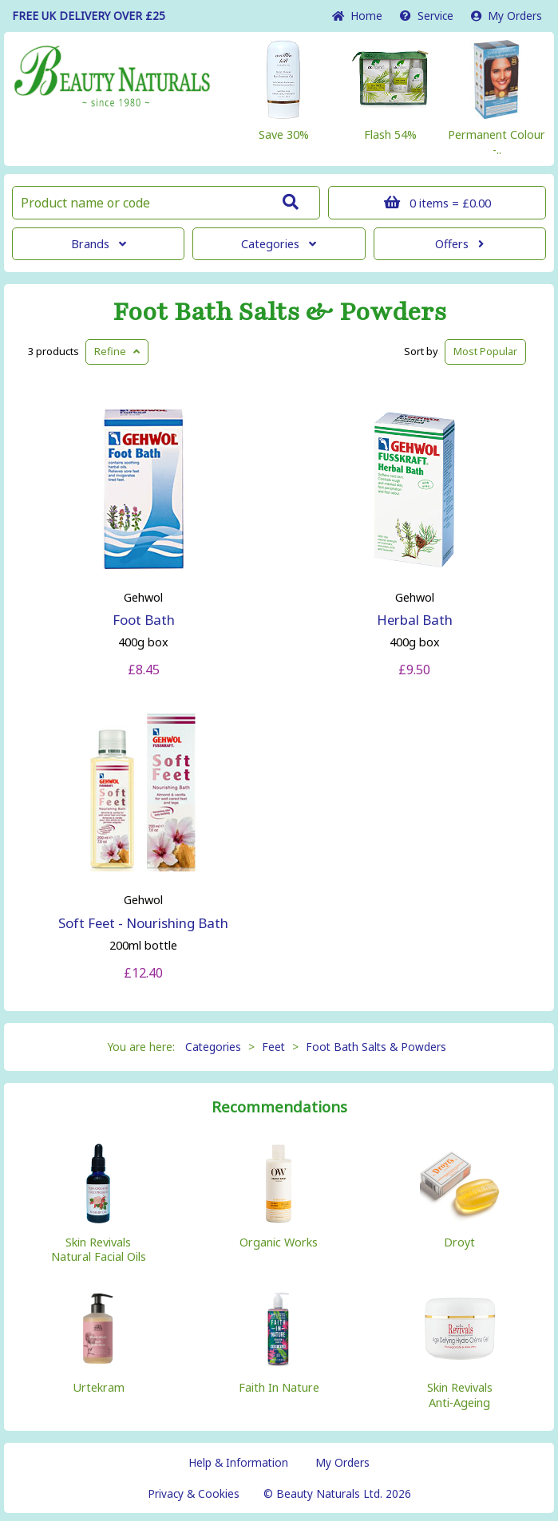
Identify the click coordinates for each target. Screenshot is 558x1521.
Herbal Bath (415, 619)
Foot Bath (144, 619)
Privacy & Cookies (193, 1493)
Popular (485, 351)
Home (357, 15)
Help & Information (238, 1462)
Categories (278, 243)
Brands (98, 243)
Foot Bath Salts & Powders (279, 312)
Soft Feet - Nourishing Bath (143, 923)
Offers (459, 243)
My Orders (506, 15)
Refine (117, 351)
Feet (273, 1046)
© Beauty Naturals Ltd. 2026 (337, 1493)
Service (426, 15)
